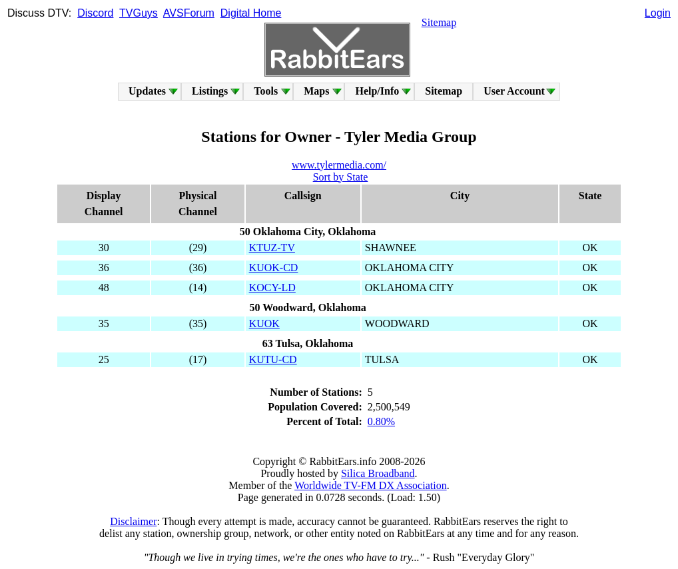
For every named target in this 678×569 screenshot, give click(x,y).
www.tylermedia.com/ (339, 165)
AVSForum (188, 13)
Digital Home (251, 13)
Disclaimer (133, 521)
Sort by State (340, 177)
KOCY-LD (272, 287)
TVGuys (138, 13)
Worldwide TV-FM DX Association (370, 485)
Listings (210, 91)
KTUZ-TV (272, 247)
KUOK (264, 323)
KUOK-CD (273, 267)
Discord (95, 13)
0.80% (381, 421)
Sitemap (439, 22)
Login (658, 13)
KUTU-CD (273, 359)
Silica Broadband (378, 473)
